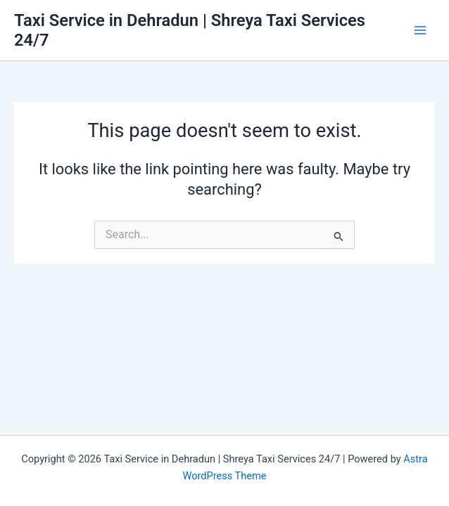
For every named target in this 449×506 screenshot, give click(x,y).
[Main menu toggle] (420, 30)
